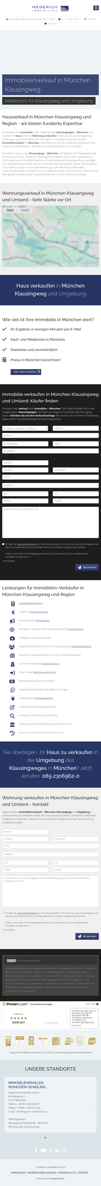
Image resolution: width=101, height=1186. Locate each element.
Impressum (18, 1172)
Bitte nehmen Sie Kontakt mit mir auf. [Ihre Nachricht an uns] (50, 522)
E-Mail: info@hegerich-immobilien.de (27, 1111)
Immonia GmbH (56, 1178)
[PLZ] (25, 493)
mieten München (51, 983)
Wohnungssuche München (30, 979)
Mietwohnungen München (78, 972)
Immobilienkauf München (33, 987)
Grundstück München (23, 972)
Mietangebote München (56, 972)
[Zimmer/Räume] (25, 443)
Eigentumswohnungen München (19, 968)
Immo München (39, 972)
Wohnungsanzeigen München (54, 979)
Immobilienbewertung (30, 603)
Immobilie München (68, 983)
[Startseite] (50, 8)
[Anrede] (25, 462)
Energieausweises (43, 698)
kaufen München (36, 983)
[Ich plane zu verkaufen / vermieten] (25, 428)
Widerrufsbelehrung (41, 1172)
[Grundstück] (50, 450)
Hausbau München (29, 991)
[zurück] (5, 1107)
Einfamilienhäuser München (78, 987)
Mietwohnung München (15, 976)
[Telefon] (25, 500)
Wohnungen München (35, 976)
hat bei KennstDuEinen (50, 1052)
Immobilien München (85, 983)
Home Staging (75, 629)
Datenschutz (67, 1172)
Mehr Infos (92, 1004)
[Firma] (50, 477)
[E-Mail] (76, 500)
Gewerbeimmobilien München (71, 968)
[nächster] (95, 1107)
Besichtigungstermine (44, 672)
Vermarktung (42, 620)
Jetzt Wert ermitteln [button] (25, 372)
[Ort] (76, 493)
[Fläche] (76, 443)
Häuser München (21, 983)
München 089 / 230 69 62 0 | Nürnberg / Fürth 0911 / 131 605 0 (32, 19)
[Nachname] (76, 469)
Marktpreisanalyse (38, 611)
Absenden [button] (89, 567)
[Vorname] (25, 469)
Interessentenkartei (81, 646)
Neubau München (13, 991)
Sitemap (83, 1172)
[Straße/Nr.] (50, 485)
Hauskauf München (13, 987)
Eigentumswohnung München (45, 968)
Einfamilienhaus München (55, 987)
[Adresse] (50, 435)
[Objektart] (76, 428)
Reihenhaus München (54, 976)
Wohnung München (75, 979)
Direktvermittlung (50, 663)
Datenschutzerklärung (27, 544)
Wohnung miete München (74, 976)
